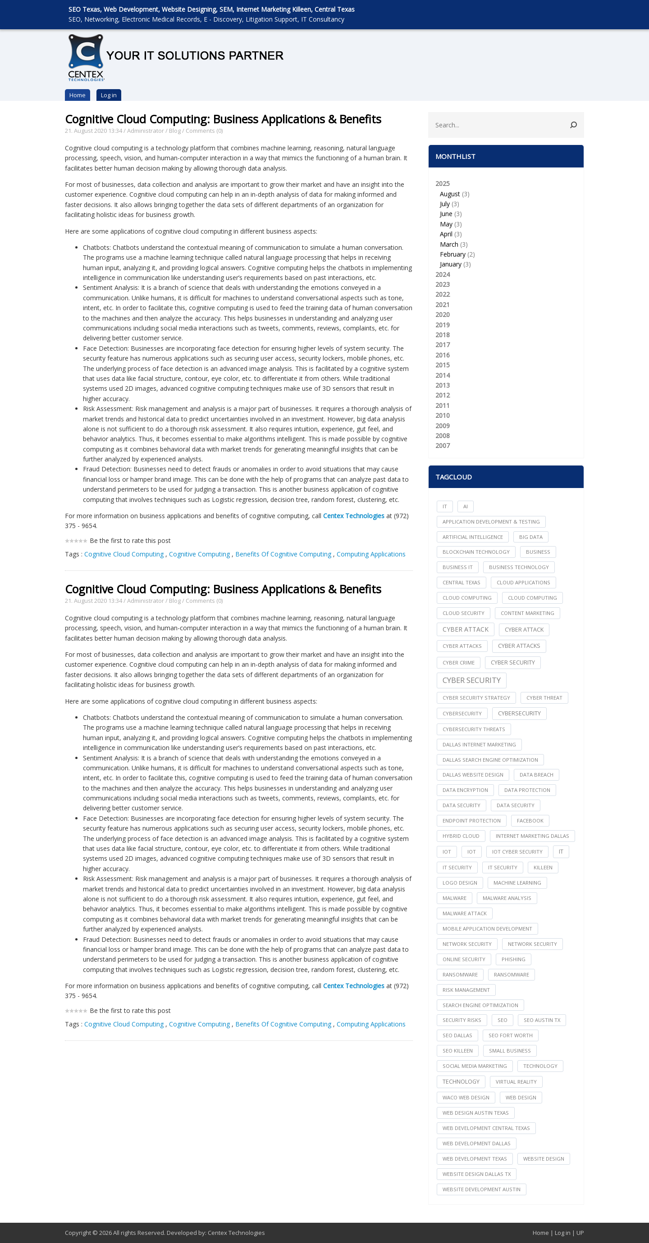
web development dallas (477, 1143)
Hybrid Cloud (461, 835)
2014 (442, 375)
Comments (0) (204, 131)
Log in (109, 95)
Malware (454, 898)
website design (543, 1158)
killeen (543, 867)
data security (461, 805)
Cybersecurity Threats (474, 729)
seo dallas (457, 1035)
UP (580, 1233)
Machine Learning (517, 882)
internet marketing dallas (532, 835)
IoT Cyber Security (517, 851)
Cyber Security (472, 680)
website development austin (482, 1189)
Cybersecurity (519, 713)
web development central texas (486, 1128)
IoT (471, 851)
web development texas (475, 1158)
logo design (460, 882)
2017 (442, 344)
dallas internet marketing (479, 744)
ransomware (460, 974)
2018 (442, 334)
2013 (442, 385)
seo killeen (458, 1050)
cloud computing (467, 597)
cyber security (513, 662)
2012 (442, 395)
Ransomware (511, 974)
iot (447, 851)
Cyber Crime (459, 662)
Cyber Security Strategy (476, 697)
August (450, 194)
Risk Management (466, 989)
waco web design (466, 1097)
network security (467, 943)
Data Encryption (465, 789)
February (453, 254)
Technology (461, 1081)
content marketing (527, 613)
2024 (442, 274)
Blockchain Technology (476, 551)
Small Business (510, 1050)
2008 (442, 435)
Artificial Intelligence (473, 536)
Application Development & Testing (491, 521)
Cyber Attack (466, 629)
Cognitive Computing (199, 554)
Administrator (145, 131)
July (445, 203)
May (446, 224)
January (451, 264)
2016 (442, 355)
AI (465, 506)
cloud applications (523, 582)
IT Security (502, 867)
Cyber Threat (544, 697)
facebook (530, 820)
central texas (461, 582)
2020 (442, 314)
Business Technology (519, 567)
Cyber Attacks (519, 646)
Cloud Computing (532, 597)
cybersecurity (462, 713)
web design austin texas (476, 1112)
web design (521, 1097)
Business (538, 551)
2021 (442, 304)
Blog (175, 131)
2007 (442, 445)
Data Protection (527, 789)
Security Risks (462, 1020)
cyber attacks (462, 645)
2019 (442, 325)
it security (457, 867)
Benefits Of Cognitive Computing (283, 554)
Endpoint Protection (472, 820)
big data (531, 536)
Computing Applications (371, 554)
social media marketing (475, 1065)
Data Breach (536, 774)
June (446, 213)
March (449, 244)
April (446, 234)
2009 (442, 425)
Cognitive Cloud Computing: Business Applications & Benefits (223, 119)
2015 (442, 365)
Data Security (516, 805)
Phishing (514, 959)
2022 (442, 294)
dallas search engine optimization (490, 759)
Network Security (532, 943)
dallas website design (473, 774)
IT (445, 506)
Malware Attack (465, 913)
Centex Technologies (236, 1233)
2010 (442, 415)
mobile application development (487, 928)
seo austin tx (542, 1020)
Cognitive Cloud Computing (124, 554)
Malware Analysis (507, 898)
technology (540, 1065)
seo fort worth (511, 1035)
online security (464, 959)
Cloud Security (463, 613)
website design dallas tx (477, 1174)
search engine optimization (480, 1005)
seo (502, 1020)
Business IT (458, 567)
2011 (442, 405)
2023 (442, 284)
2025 (506, 224)
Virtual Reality (516, 1081)
